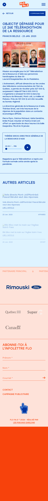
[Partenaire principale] (24, 298)
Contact (8, 390)
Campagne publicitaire (16, 394)
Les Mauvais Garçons (24, 423)
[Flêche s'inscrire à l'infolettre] (44, 378)
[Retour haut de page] (24, 415)
